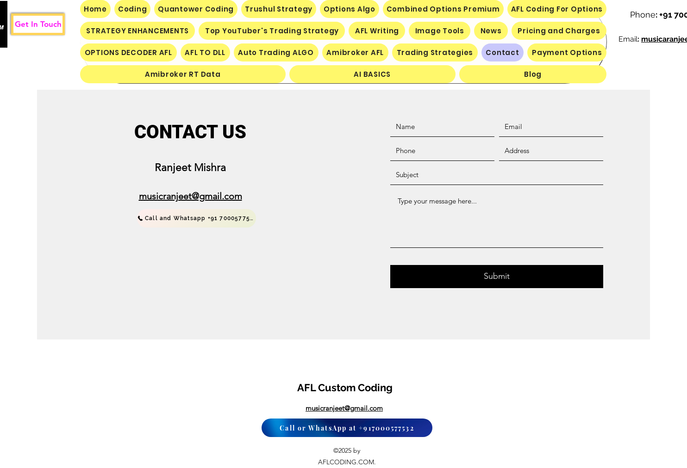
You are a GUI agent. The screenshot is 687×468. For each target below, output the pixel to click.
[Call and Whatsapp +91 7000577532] (196, 218)
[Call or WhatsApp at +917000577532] (347, 428)
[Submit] (496, 276)
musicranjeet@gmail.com (190, 196)
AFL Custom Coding (345, 388)
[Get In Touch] (38, 24)
